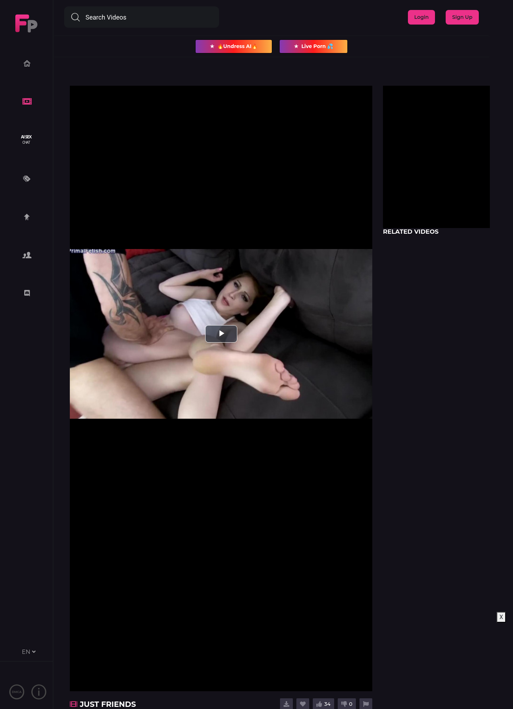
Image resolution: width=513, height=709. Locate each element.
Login (421, 17)
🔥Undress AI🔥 (234, 46)
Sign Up (462, 17)
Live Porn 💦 (313, 46)
